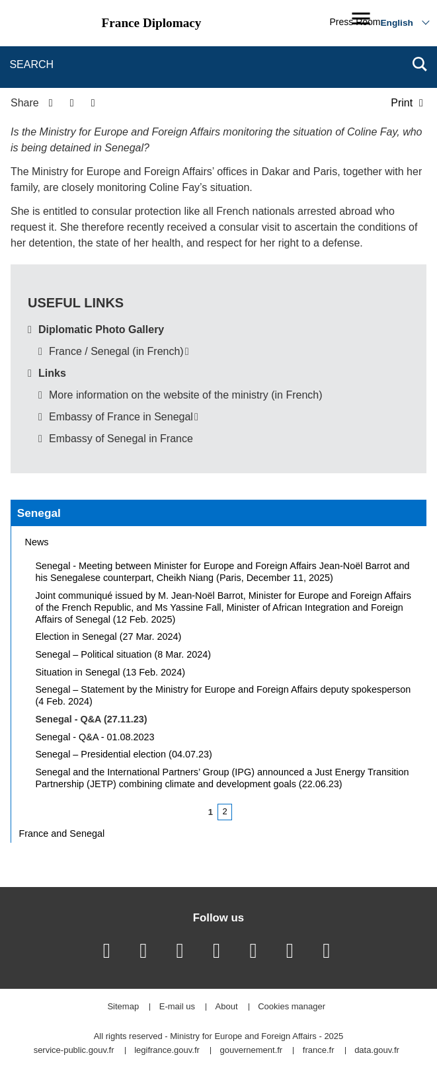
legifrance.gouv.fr (167, 1050)
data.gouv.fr (376, 1050)
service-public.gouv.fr (74, 1050)
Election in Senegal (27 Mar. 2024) (109, 636)
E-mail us (177, 1007)
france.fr (319, 1050)
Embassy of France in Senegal (121, 416)
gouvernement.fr (251, 1050)
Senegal (39, 513)
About (227, 1007)
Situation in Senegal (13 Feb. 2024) (110, 672)
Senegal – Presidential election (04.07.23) (124, 754)
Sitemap (123, 1007)
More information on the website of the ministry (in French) (186, 395)
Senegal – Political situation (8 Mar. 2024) (124, 654)
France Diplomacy (152, 23)
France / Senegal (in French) (116, 351)
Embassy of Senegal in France (121, 438)
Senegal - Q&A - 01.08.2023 (95, 737)
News (37, 542)
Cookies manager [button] (291, 1007)
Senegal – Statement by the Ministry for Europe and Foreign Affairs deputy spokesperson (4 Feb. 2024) (223, 695)
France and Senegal (62, 833)
